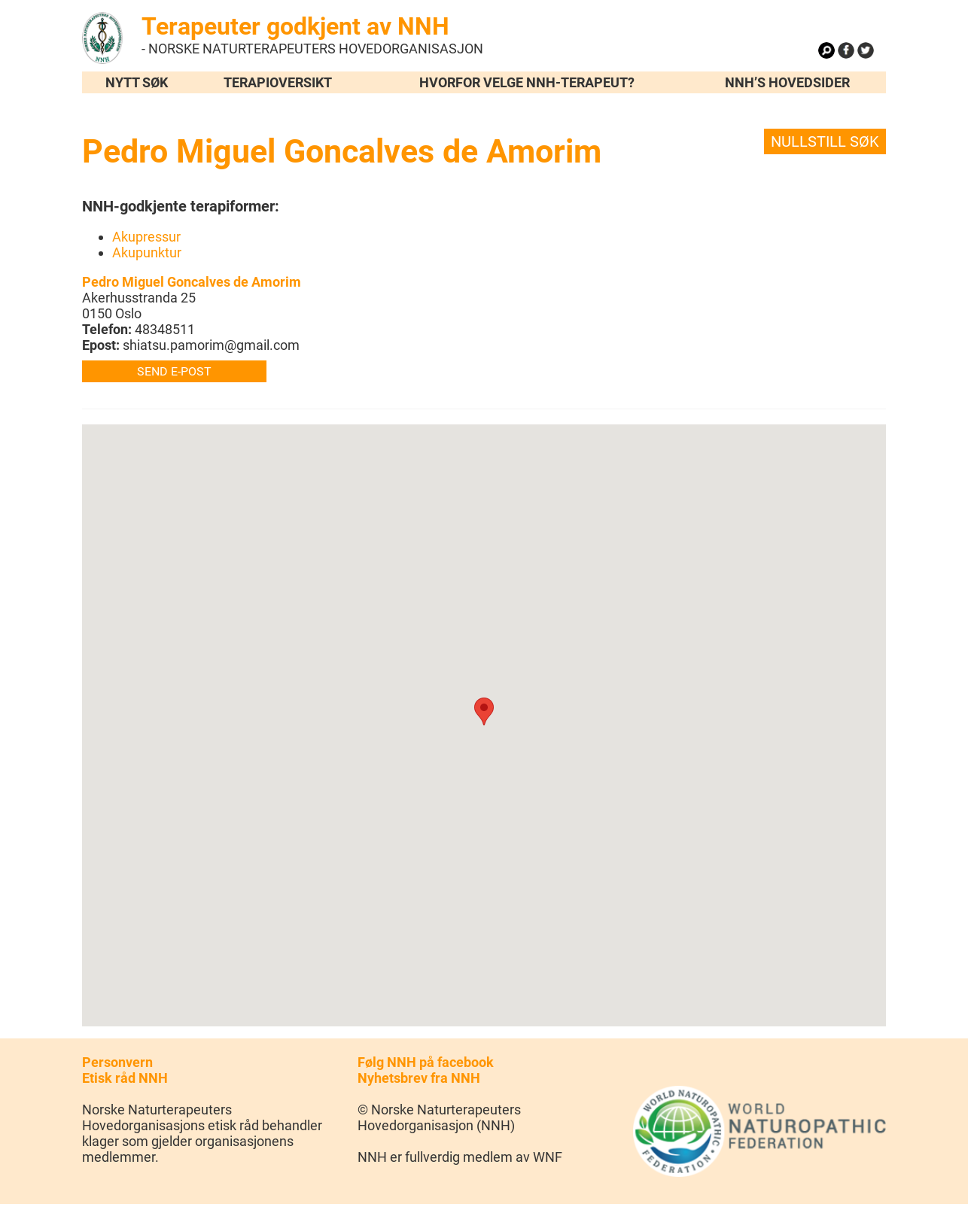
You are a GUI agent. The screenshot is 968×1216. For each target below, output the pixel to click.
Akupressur (146, 237)
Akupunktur (146, 252)
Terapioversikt (278, 82)
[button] (484, 711)
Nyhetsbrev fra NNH (419, 1078)
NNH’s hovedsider (787, 82)
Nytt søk (136, 82)
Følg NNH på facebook (426, 1062)
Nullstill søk (825, 141)
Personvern (117, 1062)
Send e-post (174, 371)
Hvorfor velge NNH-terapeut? (527, 82)
